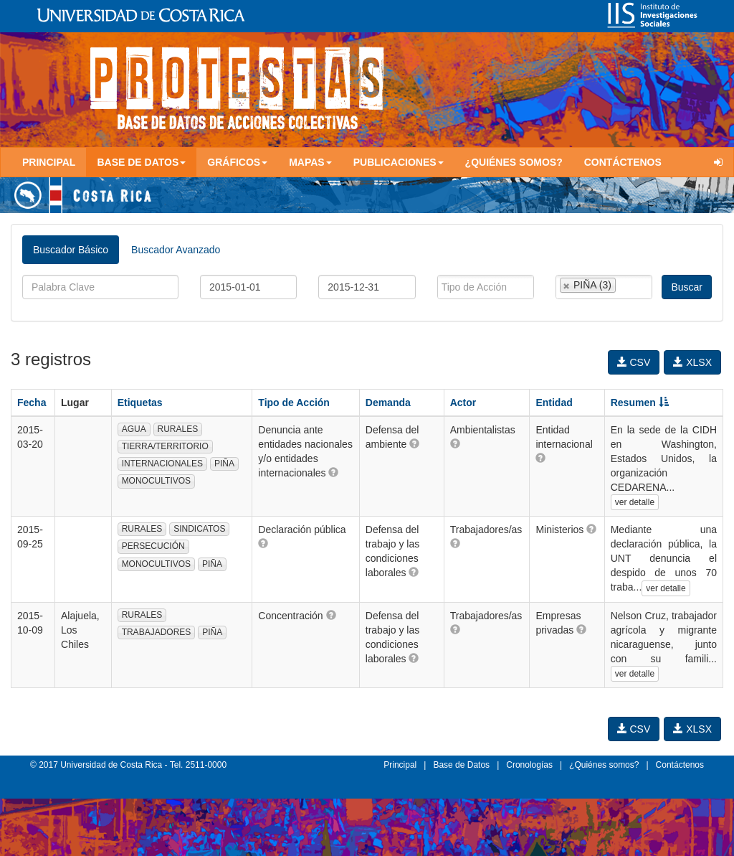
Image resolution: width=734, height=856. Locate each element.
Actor (463, 402)
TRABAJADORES (156, 632)
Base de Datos (461, 765)
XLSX (692, 362)
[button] (333, 472)
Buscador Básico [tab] (70, 249)
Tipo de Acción (294, 402)
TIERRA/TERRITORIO (165, 446)
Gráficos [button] (237, 162)
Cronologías (529, 765)
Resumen (640, 402)
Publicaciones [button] (398, 162)
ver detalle (634, 502)
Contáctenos (623, 162)
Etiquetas (140, 402)
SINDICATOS (199, 529)
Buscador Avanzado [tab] (175, 249)
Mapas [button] (310, 162)
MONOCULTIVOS (156, 481)
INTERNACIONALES (162, 463)
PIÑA (224, 463)
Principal (48, 162)
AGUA (134, 429)
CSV (634, 362)
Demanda (388, 402)
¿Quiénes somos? (514, 162)
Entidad (553, 402)
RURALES (178, 429)
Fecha (31, 402)
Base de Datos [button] (141, 162)
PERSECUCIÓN (153, 546)
